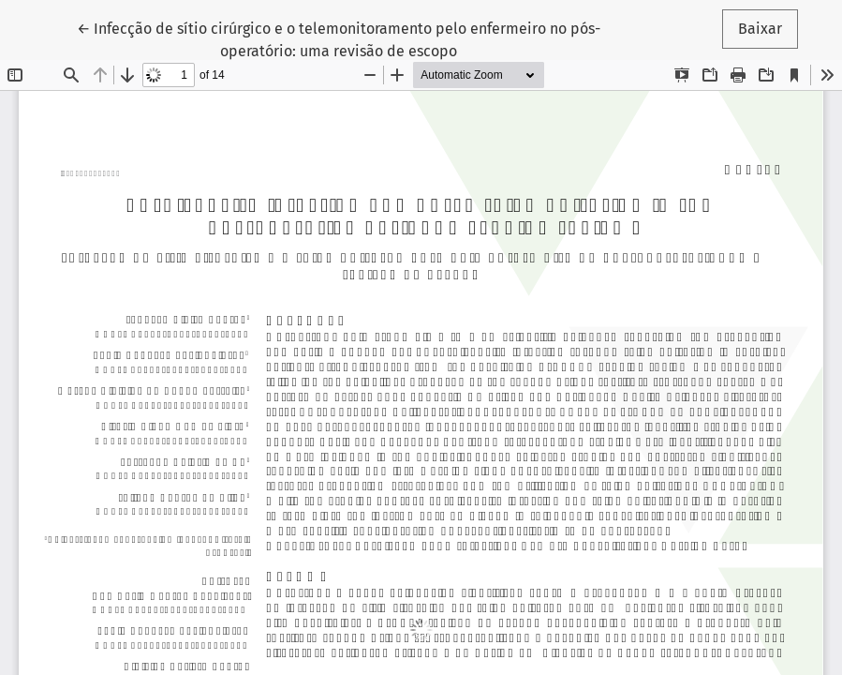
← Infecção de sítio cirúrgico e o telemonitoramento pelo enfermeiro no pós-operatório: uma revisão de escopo (338, 38)
